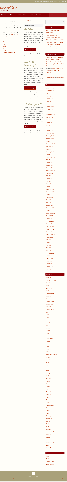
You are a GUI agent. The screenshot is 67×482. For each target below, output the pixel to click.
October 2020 (49, 109)
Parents (48, 386)
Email (47, 317)
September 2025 (50, 90)
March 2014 (49, 202)
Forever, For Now (58, 75)
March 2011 (49, 261)
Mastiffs (48, 360)
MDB (47, 362)
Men (32, 96)
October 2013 (49, 210)
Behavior (48, 282)
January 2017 (49, 154)
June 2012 (49, 242)
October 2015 (49, 168)
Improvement (27, 96)
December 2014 (50, 189)
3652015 (48, 277)
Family (48, 320)
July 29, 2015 (38, 91)
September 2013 (50, 213)
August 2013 (49, 215)
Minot (47, 370)
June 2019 (49, 122)
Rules (47, 413)
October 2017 (49, 141)
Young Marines (50, 447)
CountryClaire (8, 7)
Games (48, 328)
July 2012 (48, 239)
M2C (41, 1)
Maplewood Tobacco (51, 354)
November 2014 (50, 191)
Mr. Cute (48, 376)
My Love (48, 378)
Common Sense (29, 132)
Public (47, 400)
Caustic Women (50, 293)
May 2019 (48, 125)
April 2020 (48, 112)
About (5, 43)
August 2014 (49, 197)
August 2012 (49, 237)
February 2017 (50, 152)
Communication (50, 304)
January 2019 (49, 130)
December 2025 (50, 88)
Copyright (48, 306)
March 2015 (49, 184)
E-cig (47, 314)
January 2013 (49, 223)
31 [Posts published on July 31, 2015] (17, 34)
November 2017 (50, 138)
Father (47, 322)
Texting (48, 423)
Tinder (47, 426)
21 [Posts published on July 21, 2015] (9, 32)
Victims (25, 137)
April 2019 (48, 128)
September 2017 (50, 144)
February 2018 (50, 136)
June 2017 (49, 149)
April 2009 (48, 269)
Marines (26, 134)
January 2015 (49, 186)
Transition (48, 429)
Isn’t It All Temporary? (30, 63)
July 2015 (48, 176)
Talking (48, 421)
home (47, 333)
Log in (47, 456)
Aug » (7, 37)
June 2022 (49, 101)
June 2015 (49, 178)
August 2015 (49, 173)
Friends (48, 325)
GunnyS (48, 330)
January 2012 (49, 255)
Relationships (27, 98)
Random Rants (50, 405)
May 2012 (48, 245)
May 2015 (48, 181)
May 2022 (48, 104)
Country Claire (29, 53)
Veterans (39, 134)
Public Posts (46, 1)
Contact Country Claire (59, 1)
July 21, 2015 (38, 130)
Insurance (48, 341)
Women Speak (50, 442)
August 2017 (49, 146)
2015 (28, 20)
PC (47, 389)
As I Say (28, 29)
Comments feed (50, 461)
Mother (48, 373)
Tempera (57, 478)
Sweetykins (49, 418)
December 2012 (50, 226)
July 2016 (48, 160)
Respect (35, 134)
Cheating (48, 296)
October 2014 (49, 194)
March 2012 (49, 250)
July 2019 (48, 120)
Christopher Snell (50, 77)
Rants (51, 1)
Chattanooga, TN (32, 104)
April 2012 (48, 247)
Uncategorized (50, 431)
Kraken (48, 344)
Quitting (48, 402)
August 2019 (49, 117)
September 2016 (50, 157)
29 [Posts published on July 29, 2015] (12, 34)
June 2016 (49, 162)
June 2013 (49, 218)
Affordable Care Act (51, 280)
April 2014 (48, 199)
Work (47, 445)
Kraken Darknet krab (51, 35)
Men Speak (49, 368)
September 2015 (50, 170)
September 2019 (50, 114)
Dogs (5, 45)
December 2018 (50, 133)
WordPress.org (50, 464)
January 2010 (49, 266)
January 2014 (49, 205)
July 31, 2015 (38, 53)
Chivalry (48, 298)
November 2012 (50, 229)
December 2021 (50, 106)
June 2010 (49, 263)
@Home (37, 1)
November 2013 (50, 207)
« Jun (4, 37)
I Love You (49, 336)
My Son (48, 381)
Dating (39, 94)
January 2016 (49, 165)
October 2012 (49, 231)
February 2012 (50, 253)
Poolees (48, 397)
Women (32, 98)
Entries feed (49, 459)
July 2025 (48, 93)
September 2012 (50, 234)
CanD (47, 290)
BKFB (47, 285)
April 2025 (48, 96)
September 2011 (50, 258)
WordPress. (63, 478)
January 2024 (49, 98)
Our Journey (49, 384)
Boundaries (28, 94)
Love (47, 346)
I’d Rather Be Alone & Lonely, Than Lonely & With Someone (55, 63)
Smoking (48, 416)
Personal (35, 96)
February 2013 (50, 221)
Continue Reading (30, 49)
